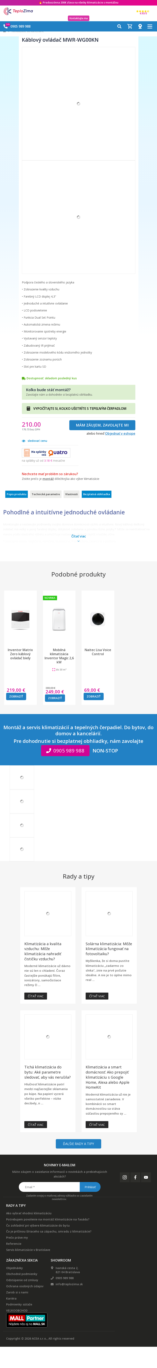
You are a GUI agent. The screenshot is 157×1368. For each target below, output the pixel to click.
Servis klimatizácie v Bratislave (28, 1250)
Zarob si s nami (17, 1292)
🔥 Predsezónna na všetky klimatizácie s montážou (78, 2)
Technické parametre (46, 494)
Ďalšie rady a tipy (78, 1144)
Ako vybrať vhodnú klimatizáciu (29, 1213)
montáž (48, 479)
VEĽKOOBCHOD (17, 1310)
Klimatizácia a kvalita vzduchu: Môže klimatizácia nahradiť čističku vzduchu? (42, 951)
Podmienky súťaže (19, 1304)
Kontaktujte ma (79, 18)
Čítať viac (36, 996)
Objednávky (14, 1268)
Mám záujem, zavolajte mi (102, 425)
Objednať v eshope (120, 433)
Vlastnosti (71, 494)
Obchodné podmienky (21, 1274)
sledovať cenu (34, 441)
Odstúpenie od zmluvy (22, 1280)
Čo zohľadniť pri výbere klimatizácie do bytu (38, 1225)
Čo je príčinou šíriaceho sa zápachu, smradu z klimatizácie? (48, 1231)
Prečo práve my (17, 1237)
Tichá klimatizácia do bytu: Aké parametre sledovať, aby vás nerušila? (47, 1072)
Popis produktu (16, 494)
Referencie (13, 1244)
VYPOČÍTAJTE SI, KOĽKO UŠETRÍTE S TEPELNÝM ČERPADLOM (79, 408)
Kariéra (11, 1298)
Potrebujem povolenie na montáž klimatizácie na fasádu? (47, 1219)
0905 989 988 (65, 1278)
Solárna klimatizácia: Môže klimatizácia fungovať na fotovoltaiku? (109, 948)
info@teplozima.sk (69, 1284)
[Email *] (59, 1187)
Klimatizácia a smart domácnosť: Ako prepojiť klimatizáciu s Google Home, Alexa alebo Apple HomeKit (107, 1077)
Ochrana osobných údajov (24, 1286)
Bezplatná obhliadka (96, 494)
